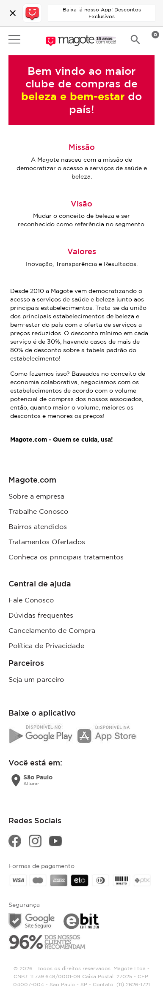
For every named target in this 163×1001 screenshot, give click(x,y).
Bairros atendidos (37, 526)
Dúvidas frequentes (40, 615)
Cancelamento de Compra (51, 630)
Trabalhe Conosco (38, 511)
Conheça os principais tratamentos (66, 557)
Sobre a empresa (36, 496)
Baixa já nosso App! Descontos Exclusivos (102, 13)
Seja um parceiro (36, 679)
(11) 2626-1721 (133, 984)
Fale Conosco (31, 600)
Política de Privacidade (46, 645)
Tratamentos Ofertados (46, 541)
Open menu (14, 39)
